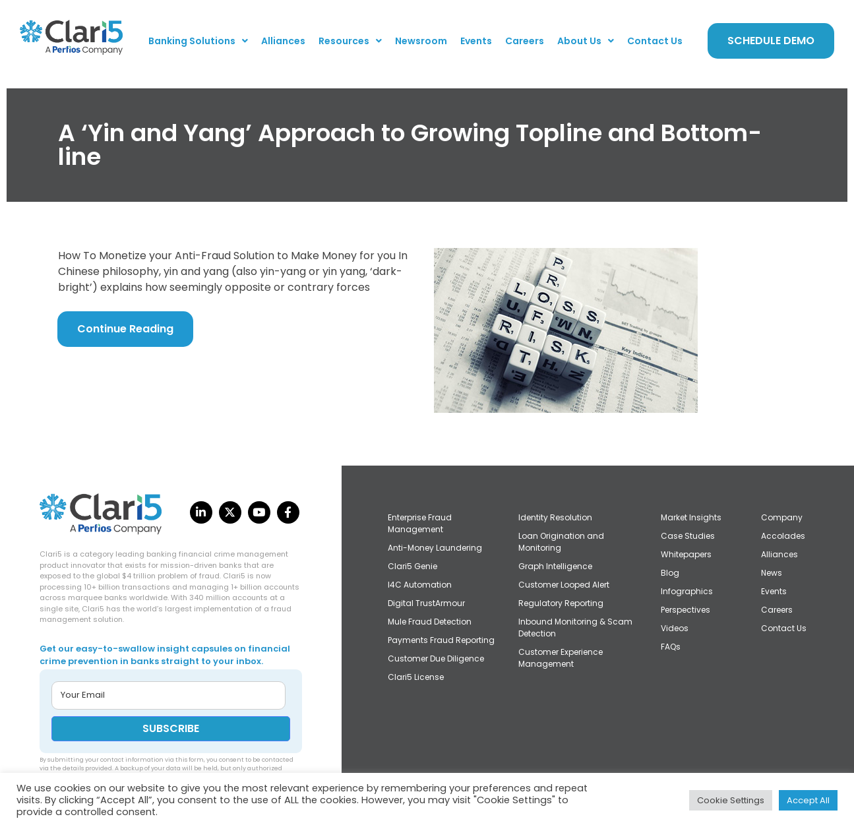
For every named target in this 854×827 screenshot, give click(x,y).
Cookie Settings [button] (730, 800)
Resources (350, 40)
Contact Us (655, 40)
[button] (198, 41)
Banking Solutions (198, 40)
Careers (524, 40)
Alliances (283, 40)
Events (476, 40)
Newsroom (421, 40)
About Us (585, 40)
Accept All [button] (808, 800)
